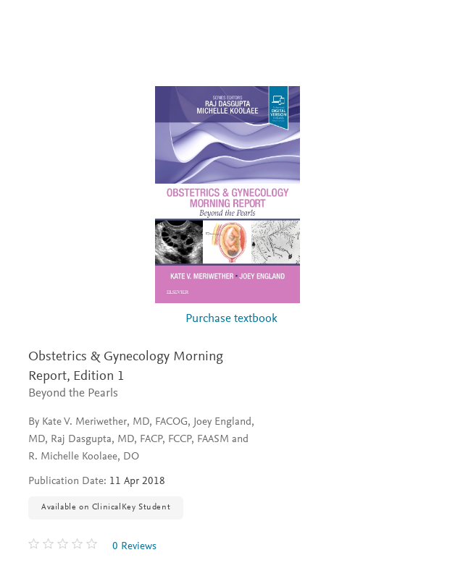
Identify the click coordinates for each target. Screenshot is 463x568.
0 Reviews (134, 546)
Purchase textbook (231, 319)
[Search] (435, 27)
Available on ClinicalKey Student (105, 507)
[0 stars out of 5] (64, 546)
